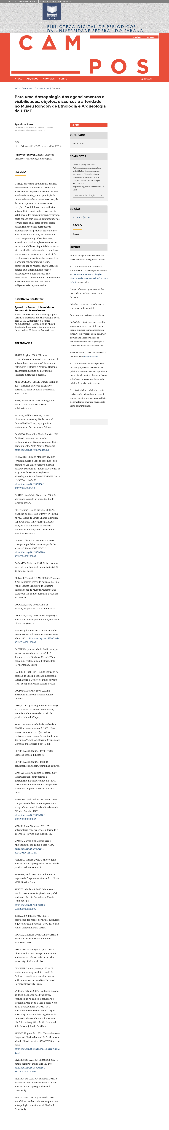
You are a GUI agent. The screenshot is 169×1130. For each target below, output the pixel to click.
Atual (18, 78)
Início (18, 88)
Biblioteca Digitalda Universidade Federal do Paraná (95, 29)
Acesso (151, 37)
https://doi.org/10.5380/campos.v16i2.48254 (38, 146)
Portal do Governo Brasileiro (22, 1)
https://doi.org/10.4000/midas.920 (32, 449)
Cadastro (138, 37)
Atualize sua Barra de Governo (55, 1)
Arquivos (32, 78)
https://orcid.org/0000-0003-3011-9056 (30, 130)
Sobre (63, 78)
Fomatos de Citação (85, 195)
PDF (76, 125)
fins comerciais (90, 356)
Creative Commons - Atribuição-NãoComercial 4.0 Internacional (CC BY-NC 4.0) (88, 278)
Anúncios (49, 78)
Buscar (147, 78)
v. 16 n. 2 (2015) (43, 88)
